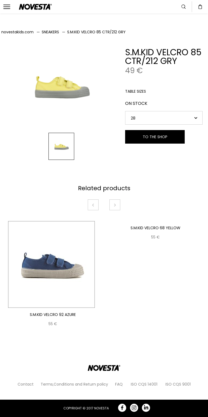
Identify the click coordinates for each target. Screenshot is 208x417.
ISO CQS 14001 (144, 384)
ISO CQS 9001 (178, 384)
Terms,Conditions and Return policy (74, 384)
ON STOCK (136, 103)
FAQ (119, 384)
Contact (26, 384)
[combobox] (164, 118)
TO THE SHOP (155, 137)
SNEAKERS (50, 32)
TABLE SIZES (135, 91)
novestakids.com (17, 32)
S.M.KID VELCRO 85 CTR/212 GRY (96, 32)
